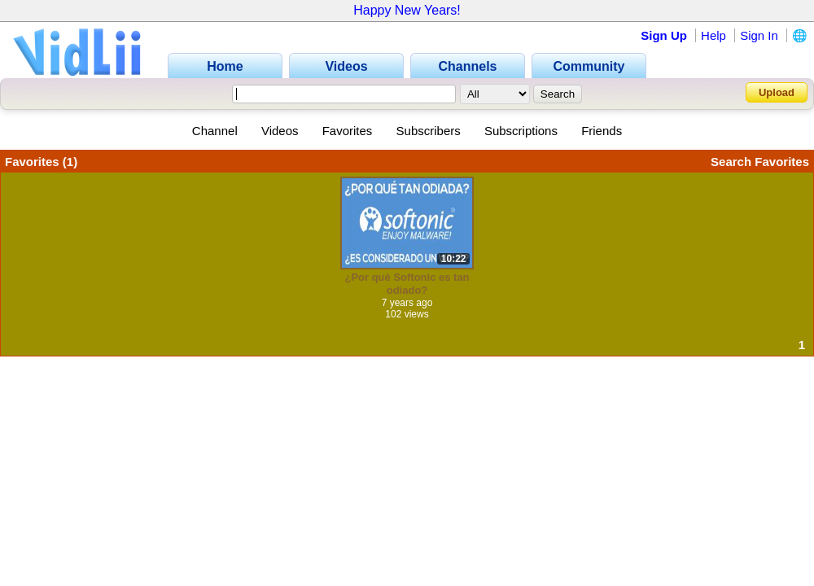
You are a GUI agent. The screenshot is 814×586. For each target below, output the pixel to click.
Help (713, 35)
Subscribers (428, 131)
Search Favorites (760, 161)
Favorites (347, 131)
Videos (280, 131)
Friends (601, 131)
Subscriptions (521, 131)
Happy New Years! (407, 10)
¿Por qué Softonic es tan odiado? (406, 283)
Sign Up (664, 35)
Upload (776, 92)
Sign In (759, 35)
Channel (215, 131)
